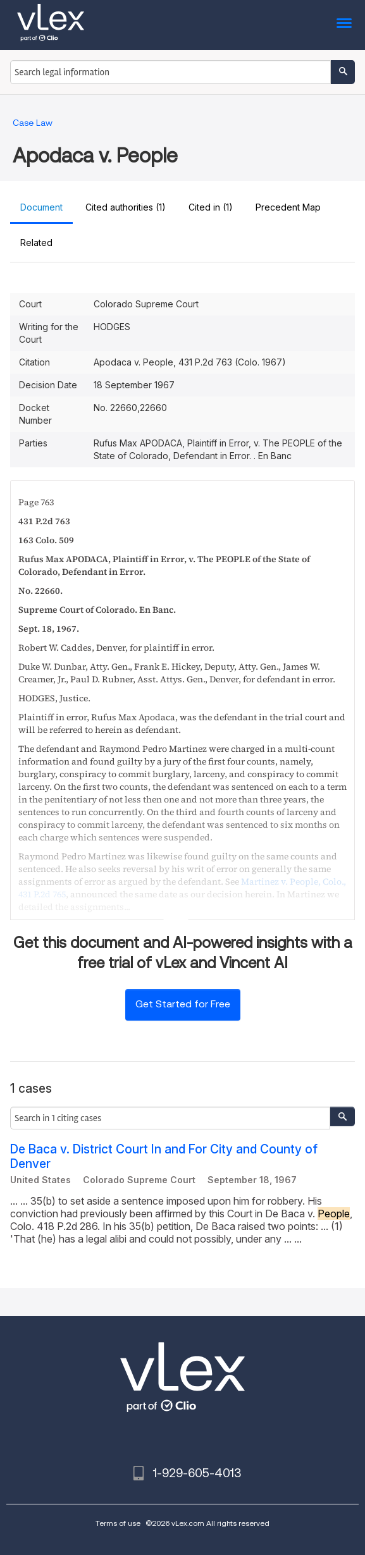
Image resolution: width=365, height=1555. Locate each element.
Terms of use (118, 1523)
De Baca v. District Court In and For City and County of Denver (164, 1156)
